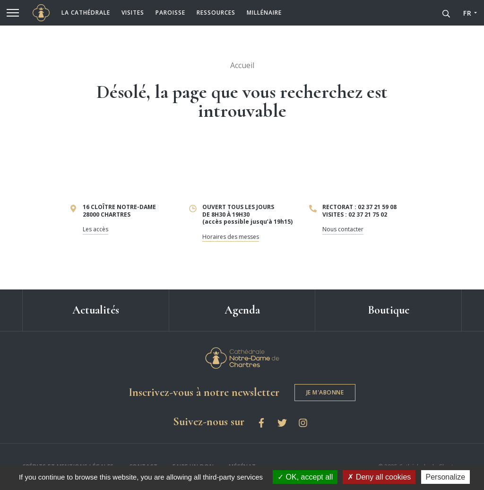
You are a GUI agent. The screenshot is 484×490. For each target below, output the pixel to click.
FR (467, 13)
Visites (132, 13)
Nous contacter (342, 229)
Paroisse (170, 13)
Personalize (446, 477)
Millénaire (264, 13)
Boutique (388, 310)
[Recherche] (446, 12)
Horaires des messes (230, 237)
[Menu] (13, 13)
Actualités (95, 310)
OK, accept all (305, 477)
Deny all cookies (379, 477)
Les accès (95, 229)
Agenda (242, 310)
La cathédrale (85, 13)
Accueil (242, 65)
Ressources (216, 13)
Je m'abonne (325, 392)
